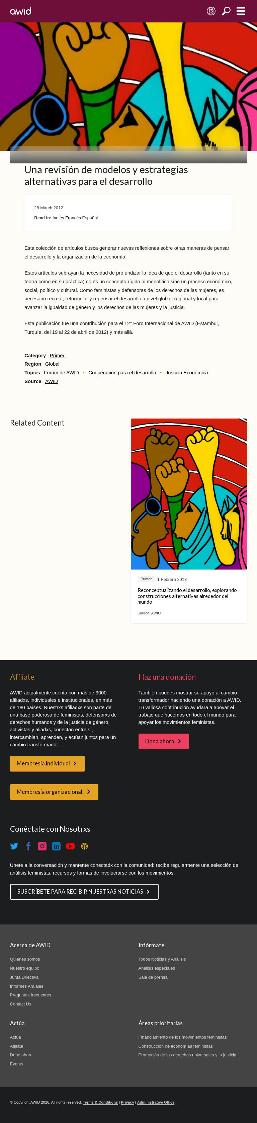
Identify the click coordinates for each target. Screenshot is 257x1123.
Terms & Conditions (100, 1102)
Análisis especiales (157, 968)
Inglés (58, 217)
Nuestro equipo (24, 968)
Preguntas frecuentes (30, 994)
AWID (51, 381)
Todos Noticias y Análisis (162, 959)
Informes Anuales (27, 986)
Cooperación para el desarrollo (122, 372)
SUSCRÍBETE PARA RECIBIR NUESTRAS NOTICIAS (80, 891)
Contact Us (20, 1003)
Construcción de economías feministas (176, 1046)
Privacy (127, 1102)
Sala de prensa (153, 977)
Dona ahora (159, 741)
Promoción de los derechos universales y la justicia (188, 1054)
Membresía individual (43, 763)
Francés (73, 217)
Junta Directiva (24, 977)
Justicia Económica (187, 372)
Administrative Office (156, 1102)
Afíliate (16, 1046)
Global (52, 364)
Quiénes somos (25, 959)
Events (16, 1063)
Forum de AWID (61, 372)
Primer (57, 355)
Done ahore (21, 1054)
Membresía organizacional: (50, 792)
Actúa (15, 1037)
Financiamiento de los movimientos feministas (183, 1037)
